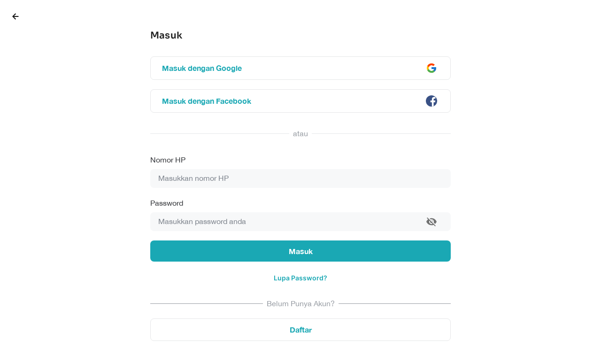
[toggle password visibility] (431, 221)
